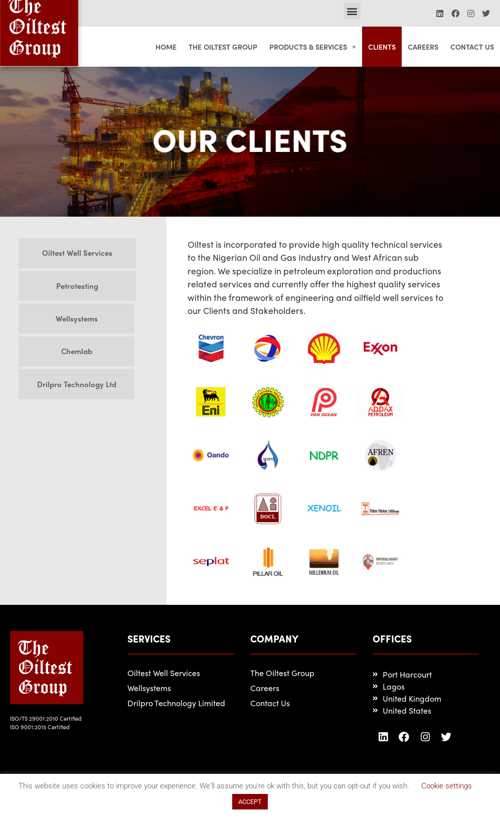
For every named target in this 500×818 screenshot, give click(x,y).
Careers (423, 47)
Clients (382, 47)
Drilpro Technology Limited (176, 703)
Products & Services (312, 46)
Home (166, 47)
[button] (352, 11)
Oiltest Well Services (163, 673)
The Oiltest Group (223, 47)
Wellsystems (149, 688)
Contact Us (472, 47)
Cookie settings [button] (446, 785)
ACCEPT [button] (250, 801)
